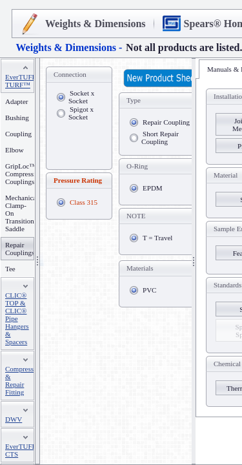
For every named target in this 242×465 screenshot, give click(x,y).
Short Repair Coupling (160, 137)
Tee (10, 269)
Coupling (18, 134)
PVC (149, 290)
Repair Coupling (166, 122)
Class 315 (83, 202)
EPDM (153, 188)
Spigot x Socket (81, 113)
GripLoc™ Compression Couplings (24, 173)
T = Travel (157, 238)
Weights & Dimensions (95, 23)
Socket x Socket (81, 97)
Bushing (17, 117)
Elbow (14, 150)
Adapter (16, 101)
